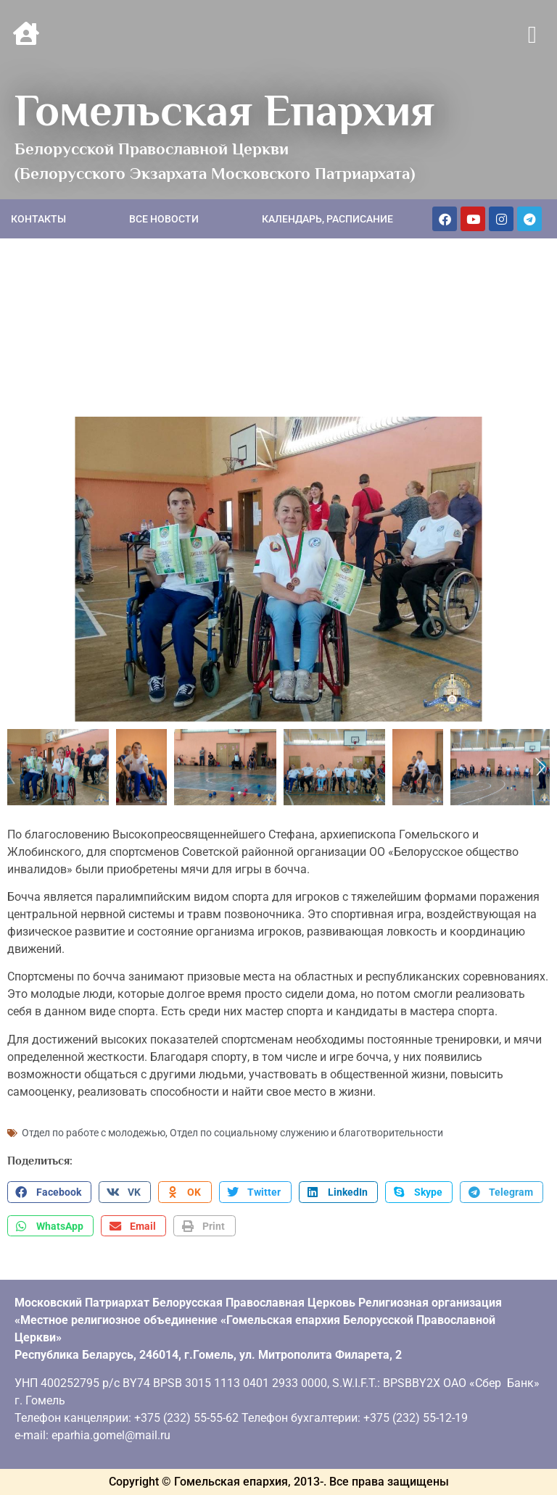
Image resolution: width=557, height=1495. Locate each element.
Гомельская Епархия (224, 110)
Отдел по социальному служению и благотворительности (306, 1132)
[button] (531, 35)
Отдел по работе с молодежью (93, 1132)
